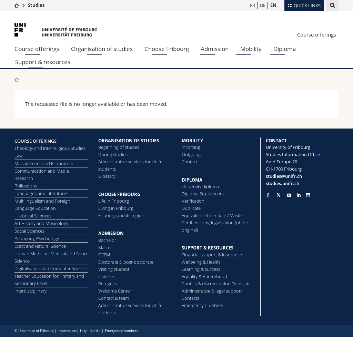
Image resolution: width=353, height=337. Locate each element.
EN (273, 5)
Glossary (106, 176)
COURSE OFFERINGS (35, 141)
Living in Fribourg (115, 208)
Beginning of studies (118, 147)
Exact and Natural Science (40, 246)
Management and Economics (43, 163)
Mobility (251, 49)
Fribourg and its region (121, 215)
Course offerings (316, 34)
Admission (215, 49)
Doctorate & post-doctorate (125, 262)
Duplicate (191, 208)
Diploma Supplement (203, 194)
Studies (36, 5)
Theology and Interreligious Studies (49, 148)
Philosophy (25, 186)
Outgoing (191, 154)
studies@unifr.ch (284, 176)
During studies (113, 154)
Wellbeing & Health (201, 262)
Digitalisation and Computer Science (50, 268)
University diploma (200, 186)
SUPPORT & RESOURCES (207, 248)
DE (262, 5)
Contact (189, 162)
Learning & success (201, 269)
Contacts (190, 298)
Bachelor (107, 240)
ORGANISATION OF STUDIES (128, 140)
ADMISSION (111, 233)
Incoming (191, 147)
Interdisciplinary (30, 291)
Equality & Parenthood (204, 276)
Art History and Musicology (41, 223)
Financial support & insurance (212, 255)
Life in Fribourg (113, 201)
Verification (193, 201)
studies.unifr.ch (282, 183)
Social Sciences (29, 231)
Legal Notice (90, 331)
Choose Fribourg (166, 49)
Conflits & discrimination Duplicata (216, 283)
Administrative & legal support (212, 291)
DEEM (104, 255)
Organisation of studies (102, 49)
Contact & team (113, 298)
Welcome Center (114, 291)
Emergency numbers (202, 305)
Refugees (107, 283)
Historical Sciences (32, 216)
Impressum (67, 331)
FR (252, 5)
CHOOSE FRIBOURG (119, 194)
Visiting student (113, 269)
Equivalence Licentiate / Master (212, 215)
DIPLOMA (192, 180)
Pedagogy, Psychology (36, 238)
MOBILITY (192, 140)
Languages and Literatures (41, 193)
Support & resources (42, 62)
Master (105, 247)
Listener (106, 276)
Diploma (284, 49)
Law (18, 156)
